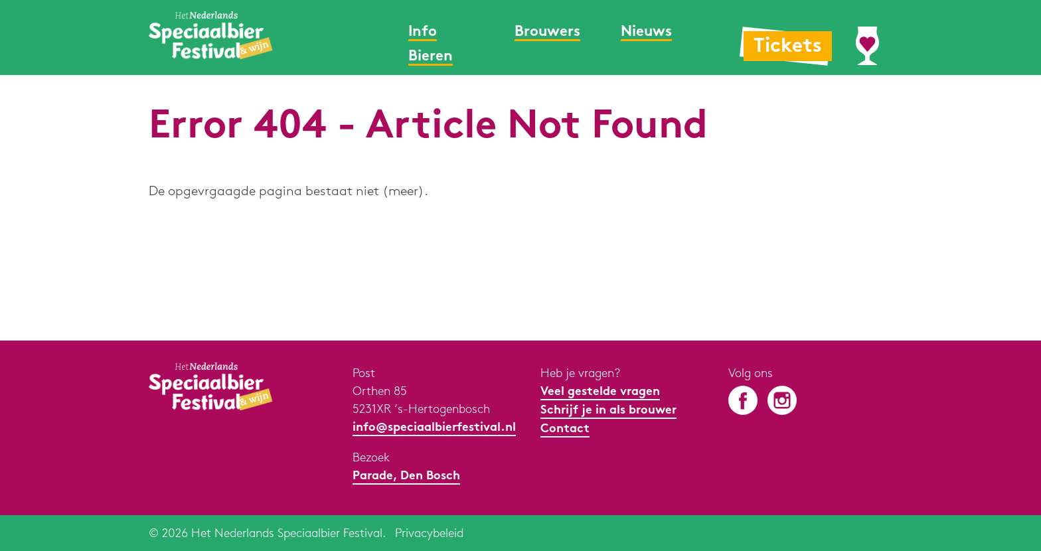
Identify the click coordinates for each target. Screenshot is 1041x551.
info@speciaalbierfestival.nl (434, 427)
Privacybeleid (429, 533)
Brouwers (547, 32)
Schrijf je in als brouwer (608, 410)
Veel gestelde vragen (600, 392)
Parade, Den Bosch (406, 476)
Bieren (430, 57)
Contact (565, 429)
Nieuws (646, 32)
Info (422, 32)
